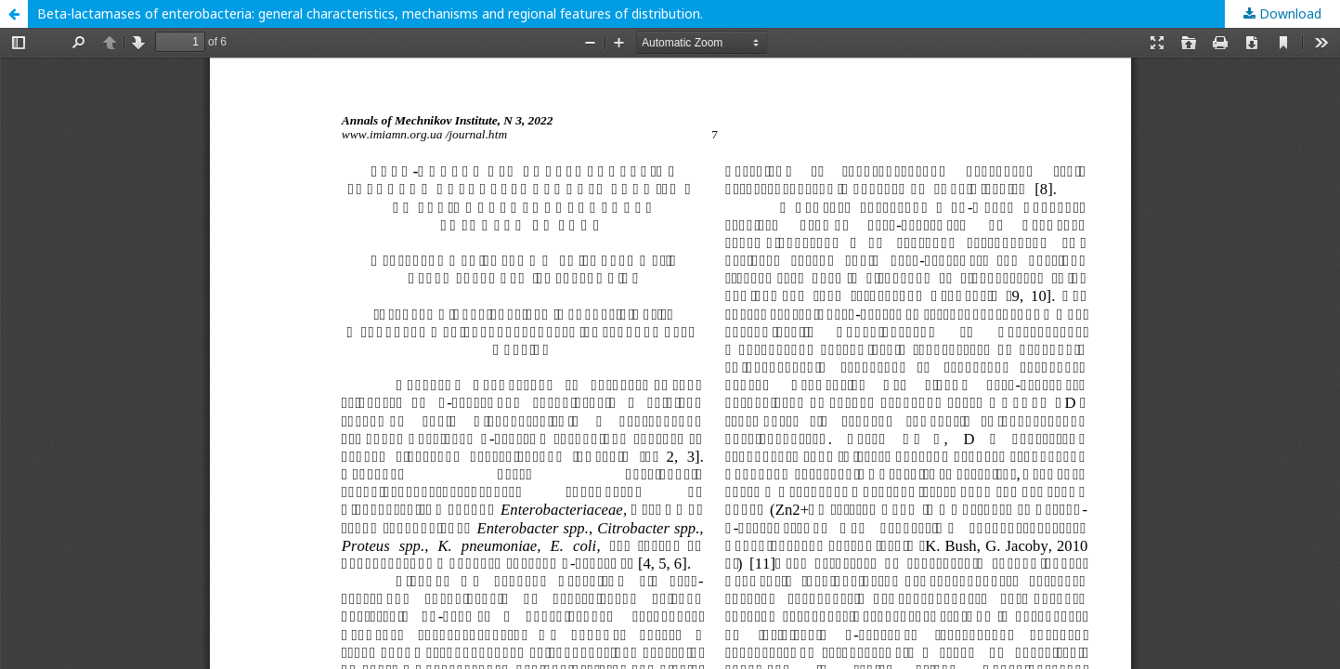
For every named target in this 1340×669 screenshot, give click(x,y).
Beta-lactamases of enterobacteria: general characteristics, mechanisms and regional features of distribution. (370, 13)
